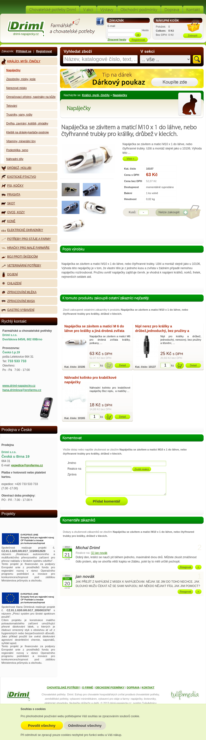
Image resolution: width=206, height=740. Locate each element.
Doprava (171, 9)
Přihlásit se (23, 51)
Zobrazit (192, 35)
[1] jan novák (99, 553)
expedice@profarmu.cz (27, 465)
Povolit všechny (41, 725)
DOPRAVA (133, 687)
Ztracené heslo (117, 39)
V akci (88, 9)
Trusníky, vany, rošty (19, 114)
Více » (130, 158)
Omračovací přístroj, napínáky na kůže (30, 97)
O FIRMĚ (87, 687)
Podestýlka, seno (17, 150)
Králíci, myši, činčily (96, 95)
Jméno (71, 463)
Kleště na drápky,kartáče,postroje (27, 132)
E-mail (111, 25)
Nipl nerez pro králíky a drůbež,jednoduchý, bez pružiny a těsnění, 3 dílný (162, 329)
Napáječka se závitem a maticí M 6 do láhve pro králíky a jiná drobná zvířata (94, 328)
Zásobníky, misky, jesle (21, 79)
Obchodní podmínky (139, 9)
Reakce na (74, 468)
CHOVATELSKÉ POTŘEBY (63, 687)
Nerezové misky (16, 88)
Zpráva (71, 474)
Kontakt (193, 9)
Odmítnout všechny (85, 725)
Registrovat (44, 51)
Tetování (11, 105)
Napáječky (120, 95)
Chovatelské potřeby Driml (52, 9)
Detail (122, 365)
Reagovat (185, 567)
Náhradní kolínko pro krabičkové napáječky (90, 380)
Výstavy (106, 9)
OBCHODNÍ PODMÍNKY (110, 687)
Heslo (145, 30)
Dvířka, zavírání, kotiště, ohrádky (27, 123)
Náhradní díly (14, 159)
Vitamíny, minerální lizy (21, 141)
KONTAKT (148, 687)
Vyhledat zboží (78, 51)
